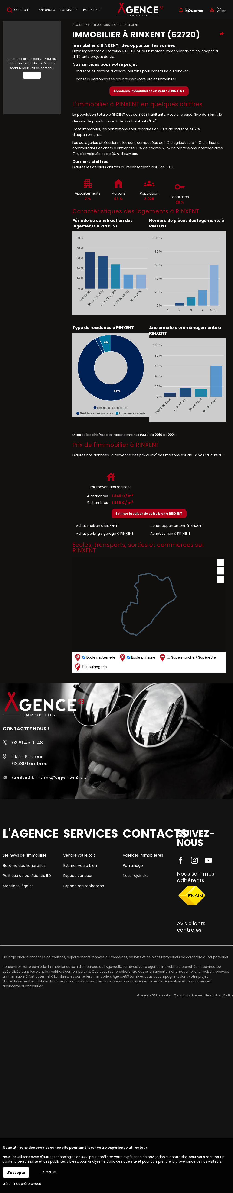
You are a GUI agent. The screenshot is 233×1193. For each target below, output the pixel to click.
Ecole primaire (137, 657)
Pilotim (228, 995)
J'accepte (16, 1172)
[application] (110, 273)
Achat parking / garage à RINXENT (105, 533)
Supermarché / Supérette (187, 657)
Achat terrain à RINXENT (170, 533)
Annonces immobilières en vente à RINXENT (149, 91)
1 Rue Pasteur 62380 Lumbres (29, 760)
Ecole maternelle (94, 657)
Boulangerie (90, 667)
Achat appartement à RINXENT (176, 525)
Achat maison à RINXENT (97, 525)
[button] (110, 407)
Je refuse (48, 1172)
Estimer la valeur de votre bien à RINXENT (149, 513)
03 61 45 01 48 (27, 742)
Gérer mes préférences (22, 1183)
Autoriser (32, 75)
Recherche (18, 10)
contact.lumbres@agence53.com (51, 777)
